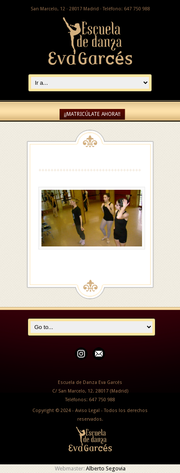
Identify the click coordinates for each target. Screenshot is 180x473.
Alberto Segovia (106, 468)
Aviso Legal (87, 410)
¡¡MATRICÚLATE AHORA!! (92, 114)
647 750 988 (102, 400)
